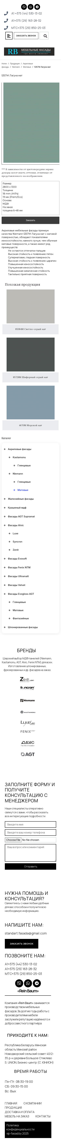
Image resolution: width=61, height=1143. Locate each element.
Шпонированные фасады (23, 627)
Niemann (16, 67)
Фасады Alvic (16, 525)
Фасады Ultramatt (18, 576)
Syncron (17, 541)
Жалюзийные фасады (21, 498)
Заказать (30, 214)
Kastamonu (19, 457)
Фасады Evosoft (17, 558)
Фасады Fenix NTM (19, 567)
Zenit (16, 549)
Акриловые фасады (19, 449)
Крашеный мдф (17, 507)
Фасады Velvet (16, 585)
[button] (9, 35)
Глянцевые (24, 465)
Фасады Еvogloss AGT (21, 593)
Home (4, 64)
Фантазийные (21, 618)
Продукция (15, 64)
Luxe (15, 533)
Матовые (27, 67)
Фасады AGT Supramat (21, 516)
